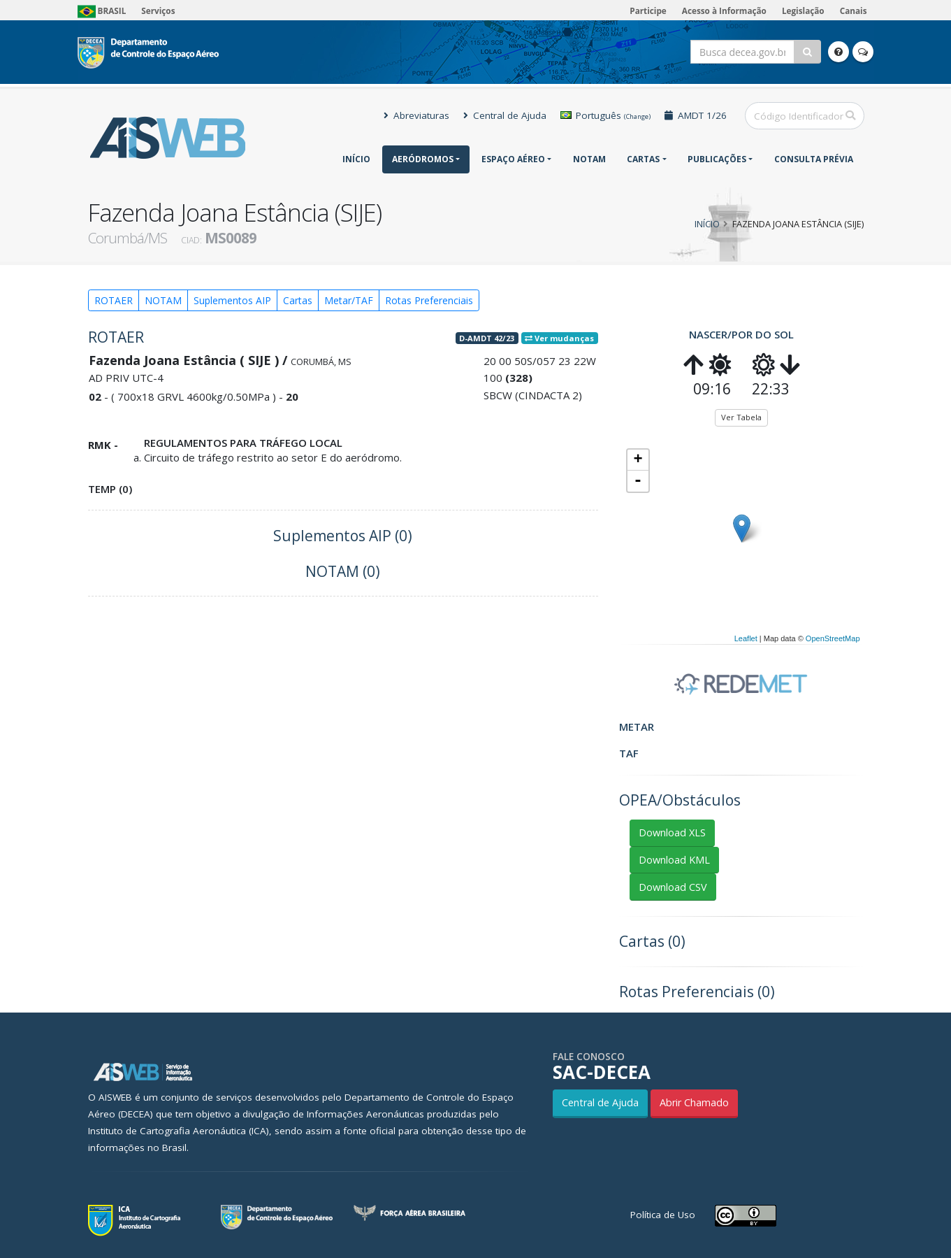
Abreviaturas (416, 115)
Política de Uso (662, 1214)
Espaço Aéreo (513, 159)
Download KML (674, 859)
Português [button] (605, 115)
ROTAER (113, 300)
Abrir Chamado (694, 1102)
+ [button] (637, 460)
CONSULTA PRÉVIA (813, 159)
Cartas (643, 159)
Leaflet (745, 638)
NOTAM (589, 159)
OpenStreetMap (833, 638)
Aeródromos (422, 159)
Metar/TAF (348, 300)
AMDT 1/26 (696, 115)
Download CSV (673, 887)
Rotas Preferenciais (429, 300)
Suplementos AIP (232, 300)
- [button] (638, 481)
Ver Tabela (741, 417)
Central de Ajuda (504, 115)
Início (356, 159)
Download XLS (672, 832)
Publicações (717, 159)
